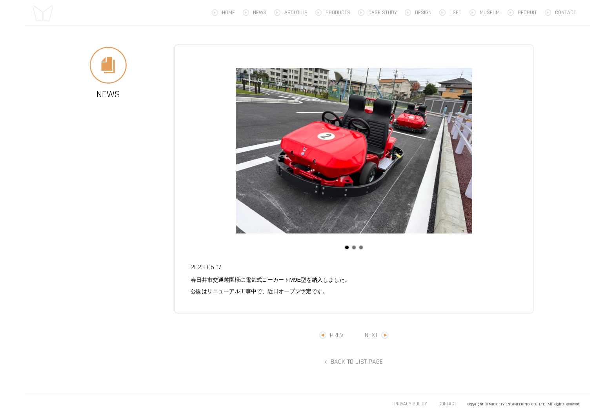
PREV (337, 334)
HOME (228, 12)
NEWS (259, 12)
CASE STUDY (382, 12)
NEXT (371, 334)
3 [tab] (360, 247)
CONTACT (565, 12)
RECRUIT (527, 12)
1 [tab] (346, 247)
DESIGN (423, 12)
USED (455, 12)
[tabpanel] (354, 150)
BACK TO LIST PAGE (357, 361)
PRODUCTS (338, 12)
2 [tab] (353, 247)
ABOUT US (296, 12)
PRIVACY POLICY (410, 404)
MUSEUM (490, 12)
